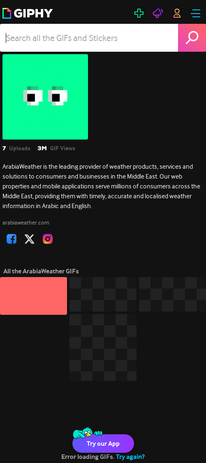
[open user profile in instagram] (48, 239)
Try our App (103, 443)
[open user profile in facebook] (11, 239)
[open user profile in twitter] (30, 239)
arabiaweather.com (25, 222)
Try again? (130, 457)
